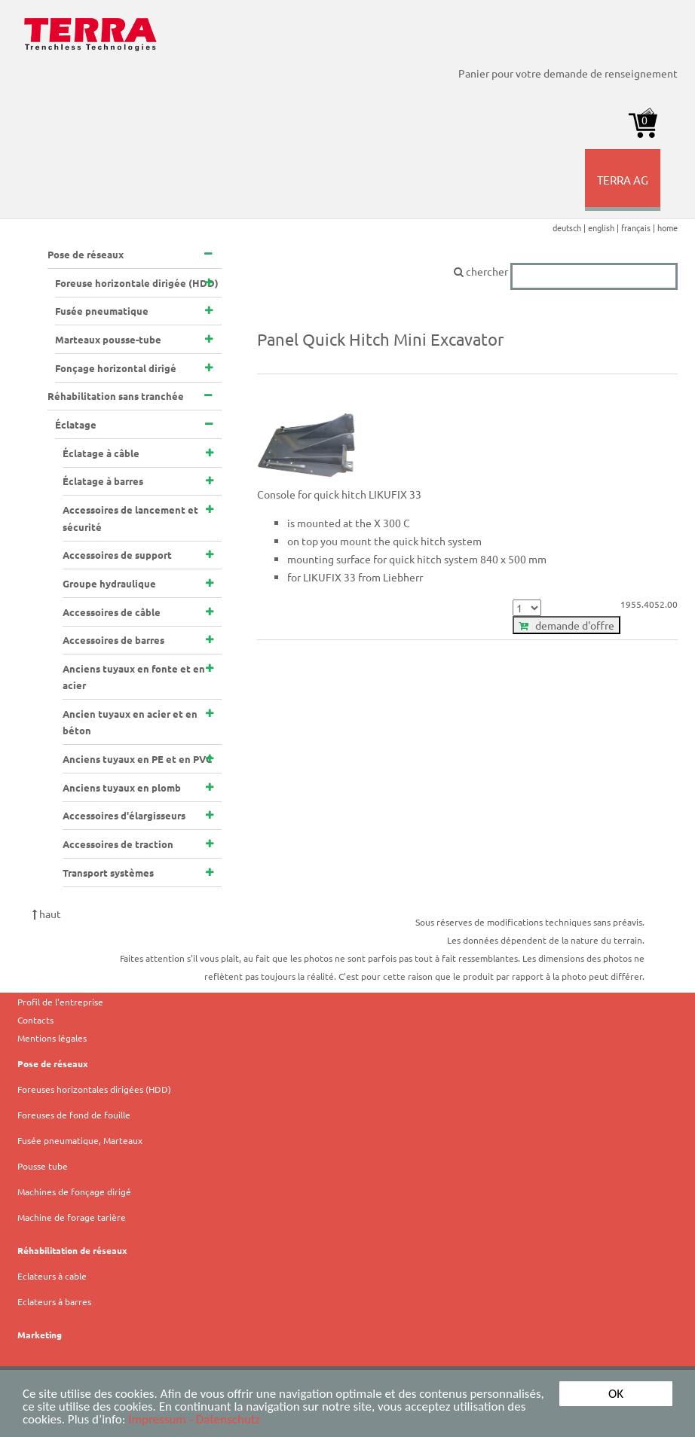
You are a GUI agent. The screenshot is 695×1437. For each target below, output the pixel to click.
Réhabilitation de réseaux (72, 1250)
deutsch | (570, 227)
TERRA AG (624, 191)
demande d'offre (566, 625)
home (667, 227)
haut (46, 913)
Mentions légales (52, 1038)
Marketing (39, 1335)
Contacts (35, 1020)
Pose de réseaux (52, 1063)
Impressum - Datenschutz (194, 1420)
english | (604, 227)
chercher (566, 271)
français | (639, 227)
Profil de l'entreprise (60, 1002)
